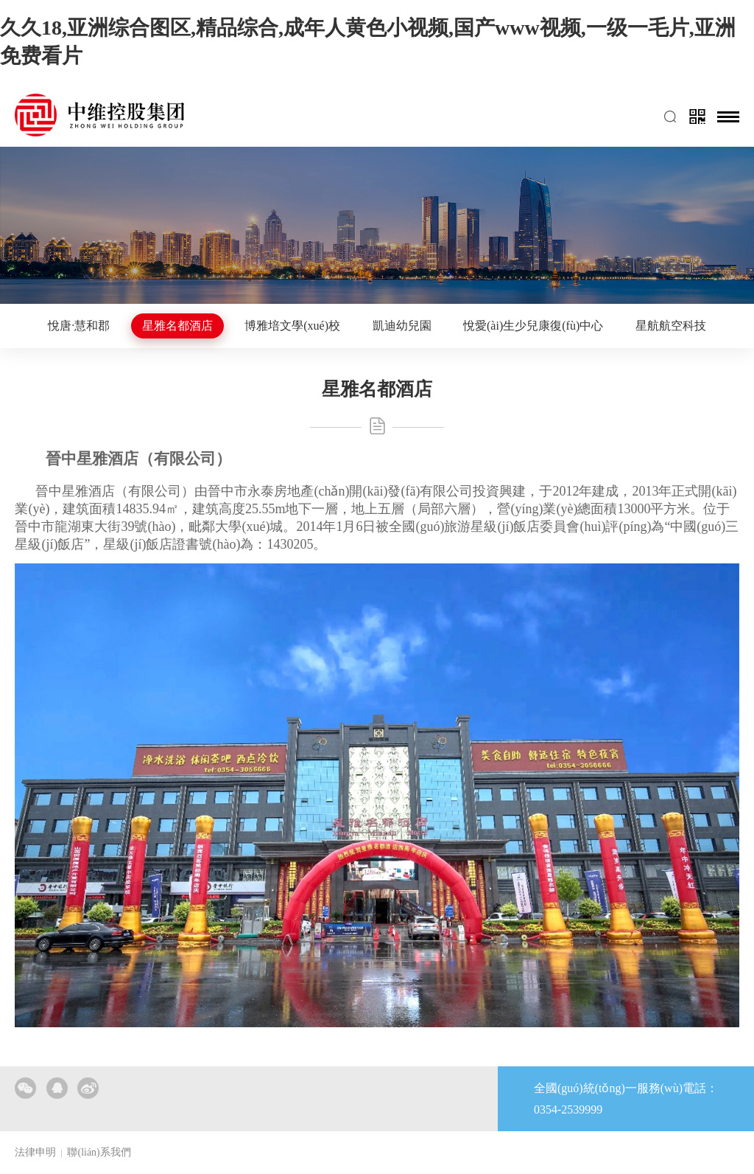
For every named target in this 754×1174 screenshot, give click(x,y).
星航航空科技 (670, 325)
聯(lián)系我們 (98, 1152)
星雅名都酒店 (177, 325)
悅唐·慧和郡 (79, 325)
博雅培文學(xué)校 (292, 325)
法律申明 (35, 1152)
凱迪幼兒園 (402, 325)
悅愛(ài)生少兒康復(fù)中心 (533, 325)
